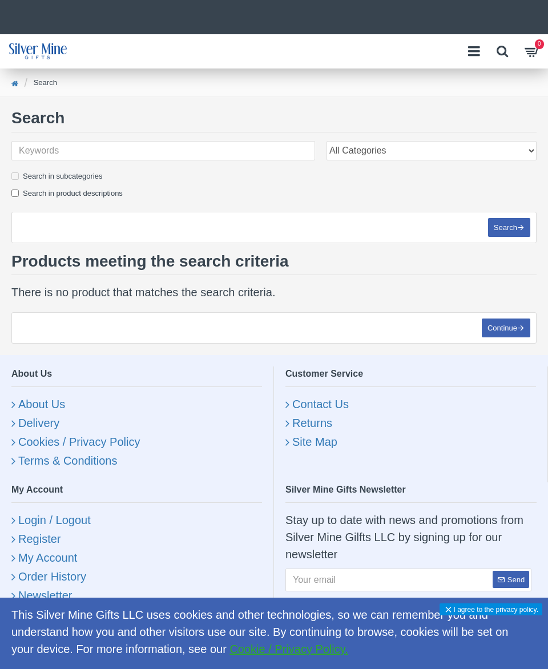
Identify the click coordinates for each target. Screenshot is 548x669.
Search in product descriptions (67, 193)
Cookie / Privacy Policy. (288, 649)
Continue (502, 328)
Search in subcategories (56, 176)
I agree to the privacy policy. (495, 610)
